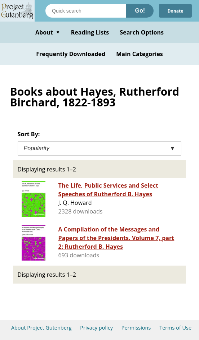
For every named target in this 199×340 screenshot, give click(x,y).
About (47, 32)
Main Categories (139, 54)
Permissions (136, 327)
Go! (140, 11)
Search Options (142, 32)
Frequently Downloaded (70, 54)
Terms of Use (175, 327)
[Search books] (85, 11)
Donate (175, 11)
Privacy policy (96, 327)
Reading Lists (90, 32)
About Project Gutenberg (41, 327)
